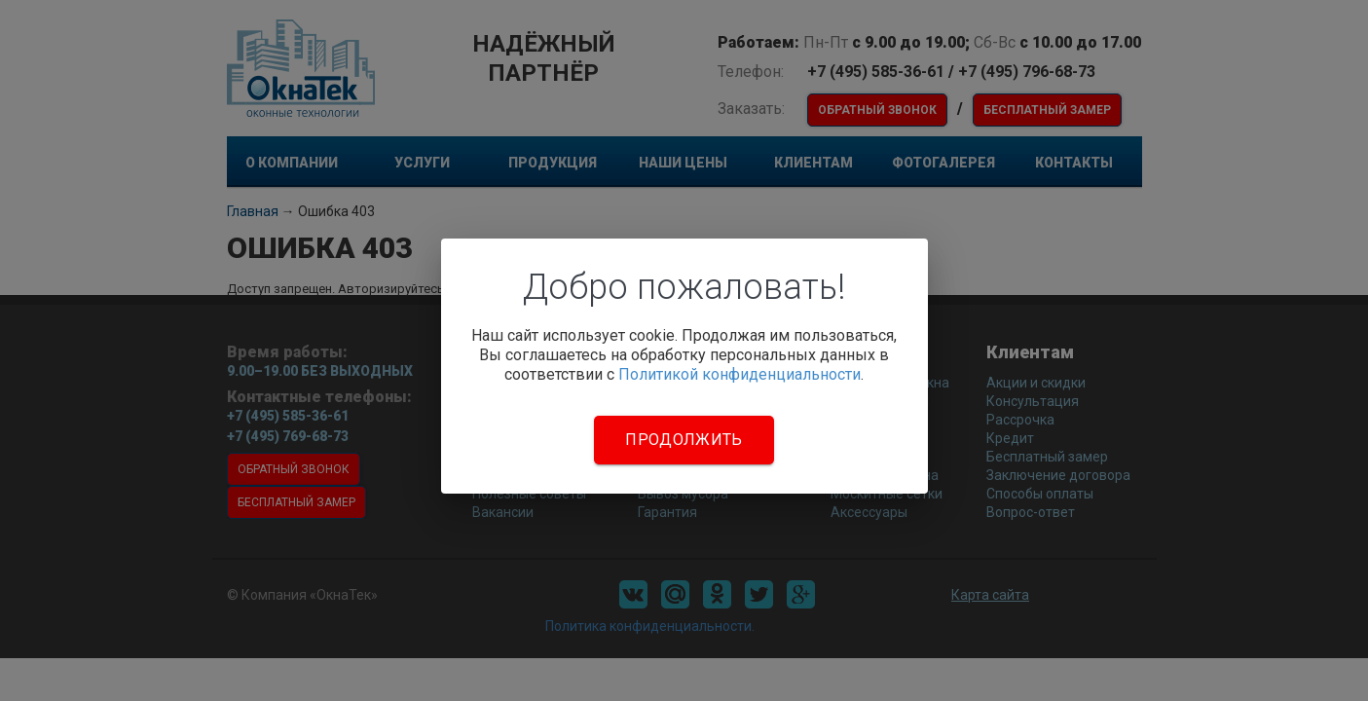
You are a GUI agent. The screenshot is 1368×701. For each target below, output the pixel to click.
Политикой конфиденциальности (739, 374)
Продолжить (683, 439)
